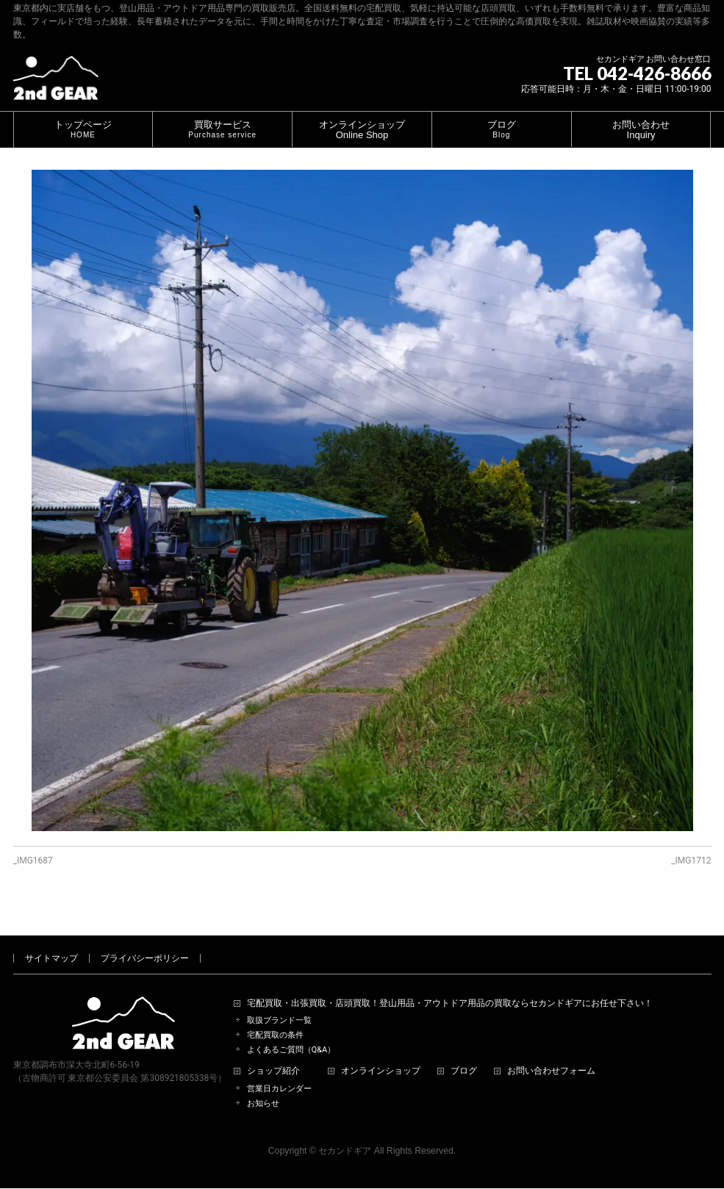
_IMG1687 (33, 860)
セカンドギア (344, 1134)
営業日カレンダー (279, 1072)
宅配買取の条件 (275, 1018)
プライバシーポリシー (145, 941)
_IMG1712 (691, 860)
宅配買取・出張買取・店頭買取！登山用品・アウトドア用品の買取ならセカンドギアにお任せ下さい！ (450, 986)
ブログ (464, 1054)
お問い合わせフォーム (551, 1054)
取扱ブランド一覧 (279, 1003)
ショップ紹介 (273, 1054)
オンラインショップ (380, 1054)
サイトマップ (51, 941)
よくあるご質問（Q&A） (291, 1033)
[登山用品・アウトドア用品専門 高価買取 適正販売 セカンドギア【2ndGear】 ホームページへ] (55, 83)
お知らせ (263, 1086)
